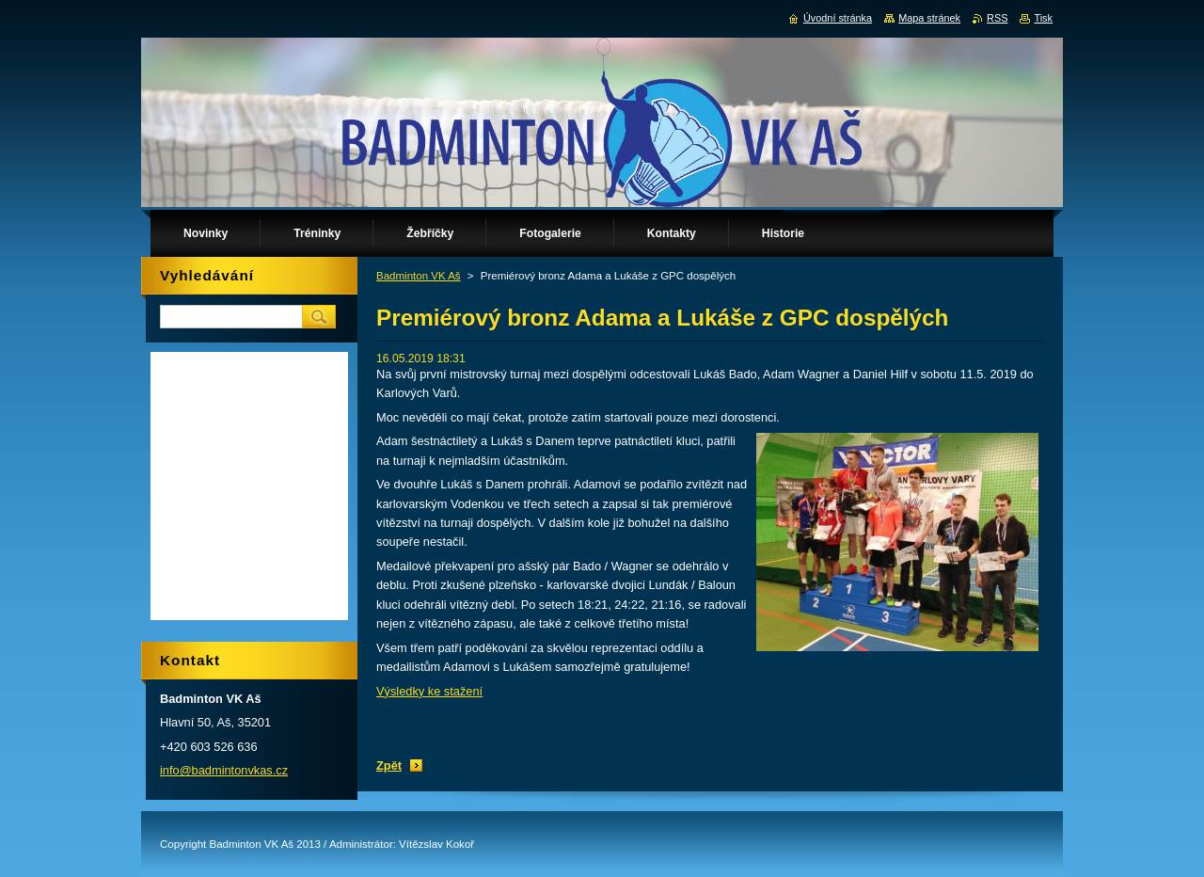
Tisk (1043, 18)
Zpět (389, 765)
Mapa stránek (929, 18)
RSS (997, 18)
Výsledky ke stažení (429, 691)
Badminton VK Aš (418, 275)
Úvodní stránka (837, 18)
